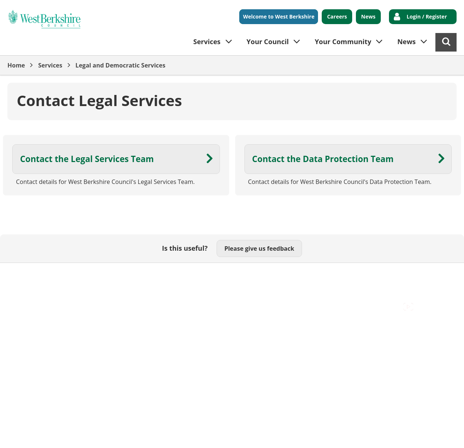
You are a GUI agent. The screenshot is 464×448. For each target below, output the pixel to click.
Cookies (97, 274)
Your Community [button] (343, 41)
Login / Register (427, 16)
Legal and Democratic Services (120, 65)
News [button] (406, 41)
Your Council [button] (268, 41)
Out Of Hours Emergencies (153, 274)
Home (16, 65)
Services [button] (206, 41)
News (368, 16)
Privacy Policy (215, 274)
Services (50, 65)
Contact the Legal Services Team (87, 159)
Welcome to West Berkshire (278, 16)
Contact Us (63, 274)
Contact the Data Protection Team (323, 159)
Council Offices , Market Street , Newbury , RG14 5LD (80, 283)
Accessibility (23, 274)
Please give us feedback (259, 248)
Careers (337, 16)
